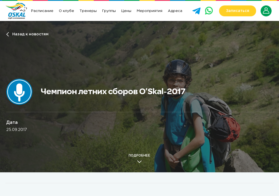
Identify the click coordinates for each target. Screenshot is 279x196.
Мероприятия (149, 11)
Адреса (175, 11)
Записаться (237, 11)
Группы (109, 11)
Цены (126, 11)
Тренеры (88, 11)
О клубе (66, 11)
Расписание (42, 11)
